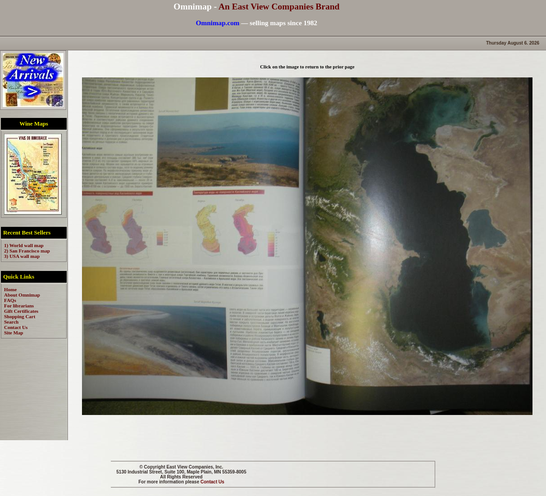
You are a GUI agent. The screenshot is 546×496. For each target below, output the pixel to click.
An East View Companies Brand (279, 6)
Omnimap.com (218, 23)
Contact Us (212, 481)
